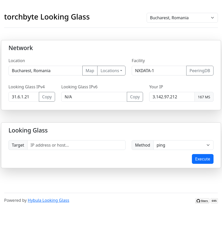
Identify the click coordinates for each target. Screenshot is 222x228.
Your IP (156, 87)
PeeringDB (200, 70)
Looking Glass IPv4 (26, 87)
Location (16, 60)
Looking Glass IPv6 (79, 87)
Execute (202, 159)
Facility (138, 60)
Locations (110, 70)
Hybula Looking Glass (48, 200)
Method (142, 145)
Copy (47, 97)
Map (90, 70)
